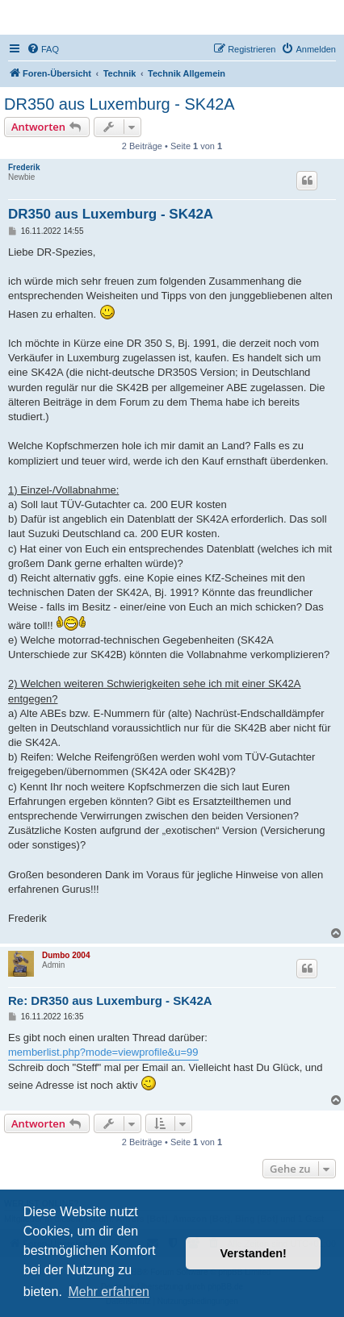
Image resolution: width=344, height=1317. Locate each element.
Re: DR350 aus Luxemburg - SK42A (110, 1000)
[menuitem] (43, 49)
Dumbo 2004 (66, 955)
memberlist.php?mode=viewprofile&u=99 (103, 1052)
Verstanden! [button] (253, 1253)
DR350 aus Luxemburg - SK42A (119, 104)
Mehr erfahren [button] (108, 1291)
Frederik (24, 167)
